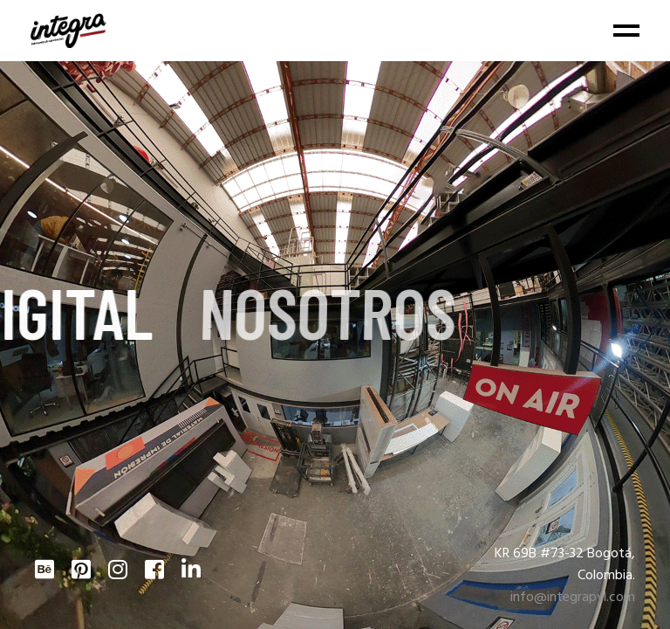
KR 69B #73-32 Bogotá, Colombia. (565, 565)
